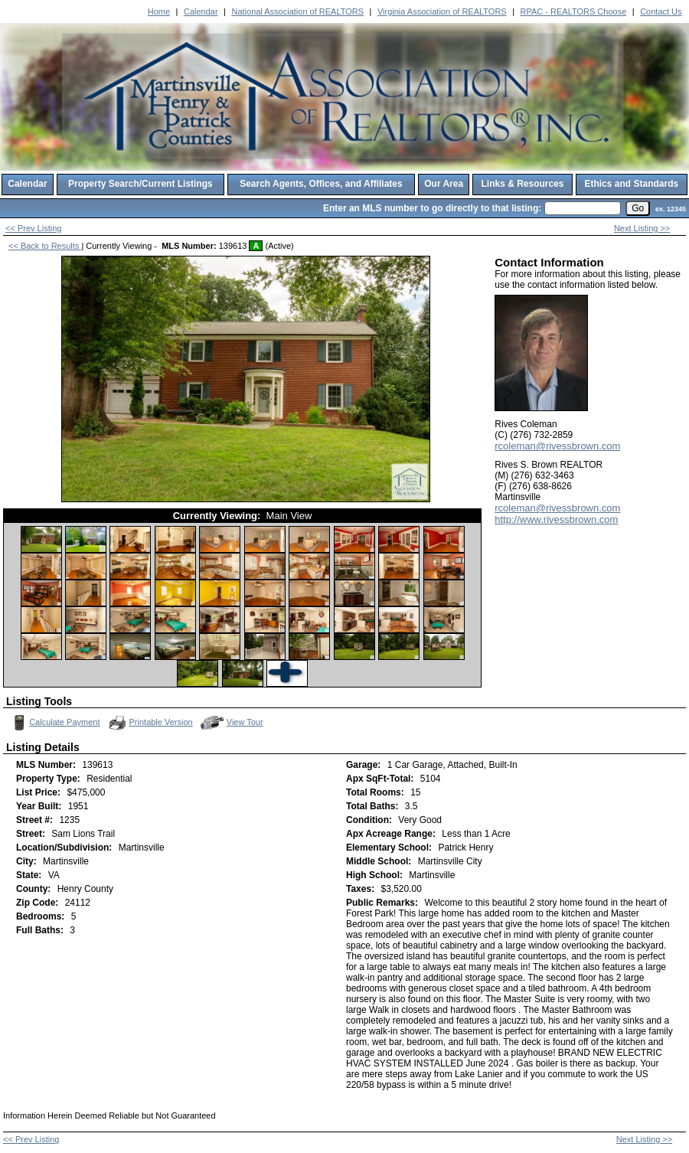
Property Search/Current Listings (140, 183)
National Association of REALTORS (297, 11)
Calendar (201, 11)
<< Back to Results (44, 245)
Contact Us (660, 11)
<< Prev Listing (33, 228)
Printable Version (150, 722)
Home (159, 11)
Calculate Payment (54, 723)
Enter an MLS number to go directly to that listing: (432, 208)
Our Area (443, 183)
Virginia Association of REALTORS (442, 11)
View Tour (232, 722)
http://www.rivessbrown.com (556, 519)
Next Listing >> (642, 228)
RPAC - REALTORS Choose (574, 11)
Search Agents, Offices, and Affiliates (321, 183)
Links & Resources (522, 183)
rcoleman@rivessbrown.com (557, 446)
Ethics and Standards (631, 183)
